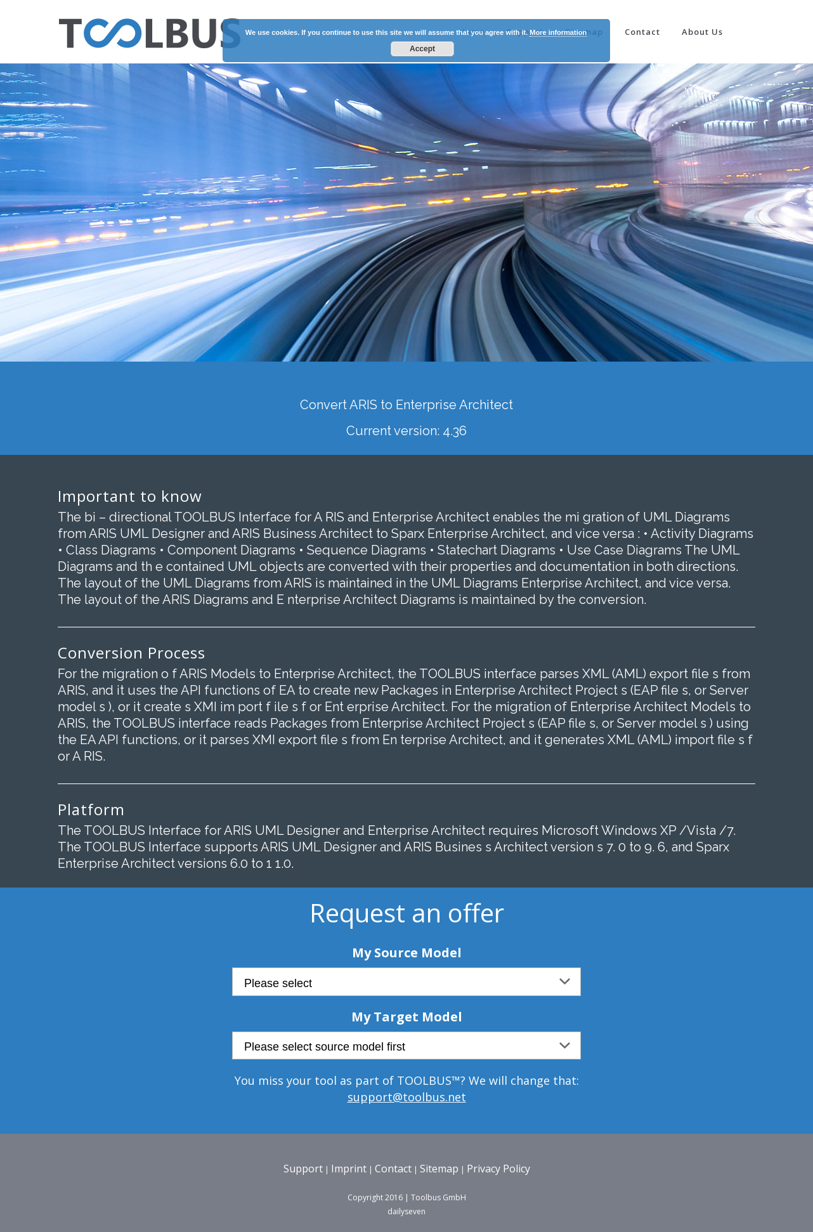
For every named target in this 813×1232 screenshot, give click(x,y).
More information (558, 32)
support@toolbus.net (407, 1096)
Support (303, 1169)
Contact (393, 1169)
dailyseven (406, 1211)
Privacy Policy (498, 1169)
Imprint (349, 1169)
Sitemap (439, 1169)
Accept (422, 48)
